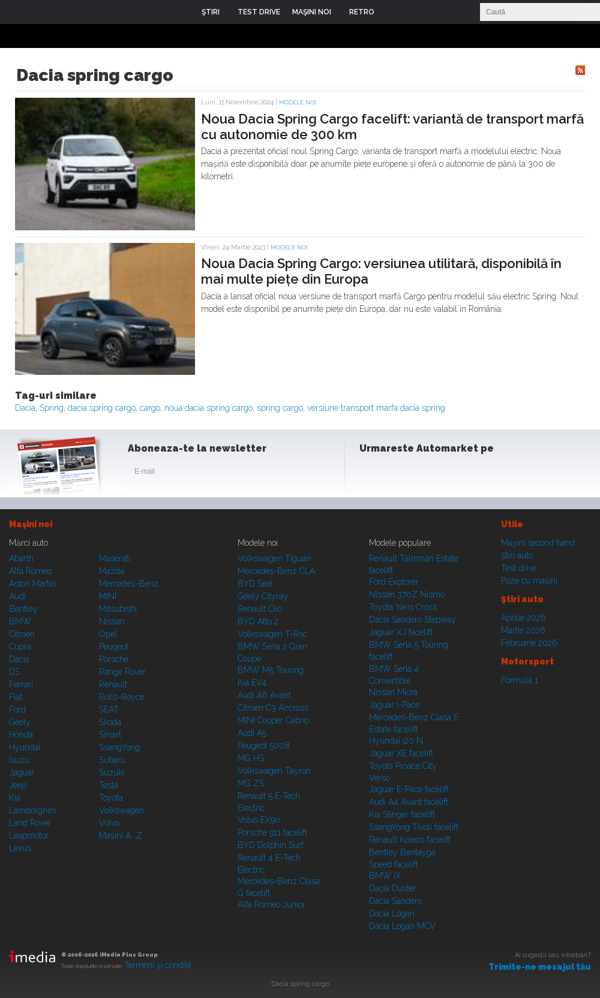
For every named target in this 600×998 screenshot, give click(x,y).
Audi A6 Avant (264, 695)
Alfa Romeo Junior (271, 904)
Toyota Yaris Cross (403, 607)
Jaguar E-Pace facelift (409, 789)
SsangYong (119, 747)
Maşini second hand (538, 543)
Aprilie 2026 (523, 618)
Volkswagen (121, 810)
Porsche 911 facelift (272, 832)
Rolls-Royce (121, 697)
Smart (110, 735)
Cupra (20, 646)
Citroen (22, 634)
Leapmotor (29, 835)
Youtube (430, 474)
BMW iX (385, 875)
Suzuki (111, 772)
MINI (107, 596)
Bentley (23, 609)
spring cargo (280, 408)
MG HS (251, 758)
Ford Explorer (394, 582)
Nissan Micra (393, 692)
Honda (21, 735)
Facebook (371, 474)
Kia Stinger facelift (402, 814)
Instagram (401, 474)
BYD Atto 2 (258, 621)
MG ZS (251, 783)
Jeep (17, 785)
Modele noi (297, 102)
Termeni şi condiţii (157, 965)
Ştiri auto (517, 555)
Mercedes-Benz (128, 583)
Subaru (112, 760)
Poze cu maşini (529, 580)
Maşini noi (30, 524)
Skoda (110, 722)
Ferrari (21, 684)
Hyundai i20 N (396, 741)
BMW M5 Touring (271, 670)
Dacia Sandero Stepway (412, 619)
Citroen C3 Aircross (273, 708)
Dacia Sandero (395, 901)
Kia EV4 (252, 682)
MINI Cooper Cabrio (273, 720)
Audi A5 (252, 733)
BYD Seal (255, 583)
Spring (52, 408)
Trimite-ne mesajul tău (539, 967)
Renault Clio (260, 609)
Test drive (518, 568)
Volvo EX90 (259, 820)
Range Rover (122, 672)
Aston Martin (32, 583)
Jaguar (21, 772)
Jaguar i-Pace (394, 705)
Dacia (25, 408)
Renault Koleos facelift (410, 839)
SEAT (109, 709)
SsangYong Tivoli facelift (413, 827)
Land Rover (30, 823)
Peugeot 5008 (264, 745)
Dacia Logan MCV (402, 926)
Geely (20, 722)
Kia (14, 797)
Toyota (111, 797)
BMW (20, 621)
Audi (17, 596)
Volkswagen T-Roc (272, 634)
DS (14, 672)
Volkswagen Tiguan (274, 558)
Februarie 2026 (529, 643)
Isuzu (19, 760)
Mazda (111, 571)
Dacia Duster (392, 888)
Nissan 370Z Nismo (407, 594)
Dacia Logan (392, 913)
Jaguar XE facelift (401, 753)
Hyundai (24, 747)
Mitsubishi (118, 609)
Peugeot (113, 646)
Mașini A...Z (120, 835)
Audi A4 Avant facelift (408, 802)
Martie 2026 (523, 630)
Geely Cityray (263, 596)
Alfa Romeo (30, 571)
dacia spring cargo (102, 408)
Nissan (112, 621)
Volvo (109, 823)
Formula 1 (519, 680)
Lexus (20, 848)
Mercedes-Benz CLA (276, 571)
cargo (150, 408)
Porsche (113, 659)
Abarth (21, 558)
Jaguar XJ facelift (401, 632)
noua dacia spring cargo (208, 408)
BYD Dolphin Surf (271, 845)
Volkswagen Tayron (274, 770)
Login (392, 12)
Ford (17, 709)
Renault (113, 684)
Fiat (15, 697)
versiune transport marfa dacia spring (376, 408)
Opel (108, 634)
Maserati (114, 558)
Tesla (108, 785)
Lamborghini (32, 810)
